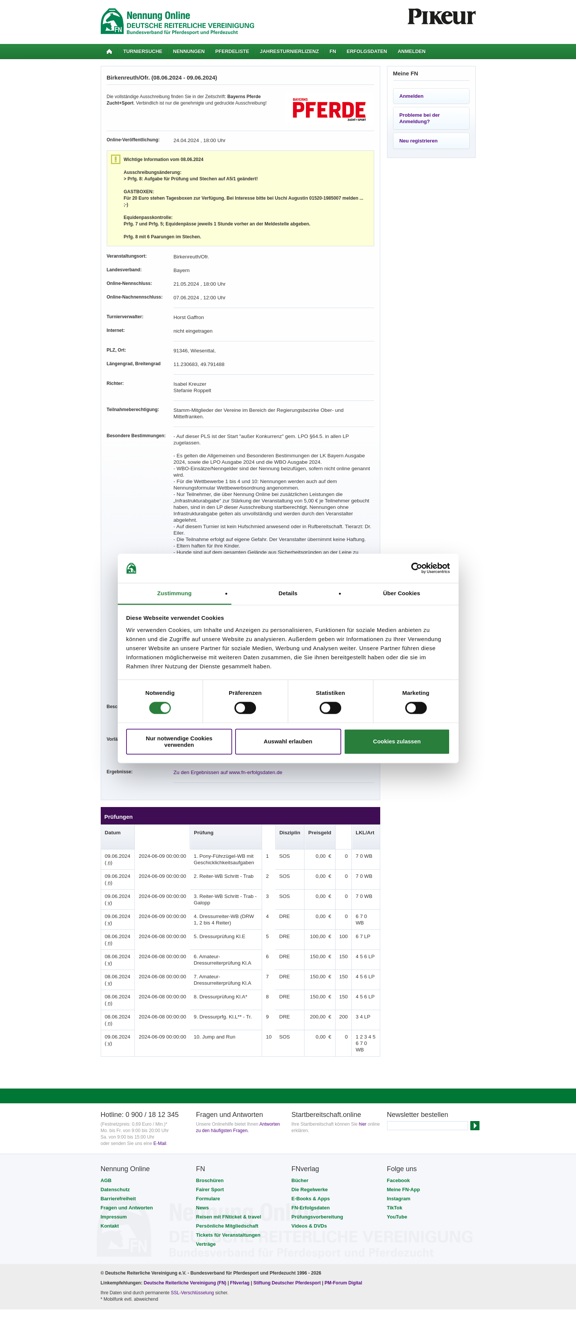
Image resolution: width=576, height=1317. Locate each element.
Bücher (300, 1129)
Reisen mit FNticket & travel (228, 1165)
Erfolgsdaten (367, 51)
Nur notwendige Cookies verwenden (179, 741)
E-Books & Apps (311, 1147)
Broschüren (210, 1129)
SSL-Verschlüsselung (192, 1241)
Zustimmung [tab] (174, 593)
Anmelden (412, 51)
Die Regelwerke (310, 1138)
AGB (106, 1129)
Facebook (398, 1129)
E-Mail (159, 1092)
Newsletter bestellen (417, 1063)
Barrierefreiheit (118, 1147)
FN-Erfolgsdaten (311, 1156)
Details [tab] (288, 593)
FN (332, 51)
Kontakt (110, 1174)
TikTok (395, 1156)
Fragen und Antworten (127, 1156)
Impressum (114, 1165)
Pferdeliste (232, 51)
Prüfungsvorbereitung (317, 1165)
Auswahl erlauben (288, 741)
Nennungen (189, 51)
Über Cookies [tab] (401, 593)
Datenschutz (115, 1138)
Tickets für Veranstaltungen (228, 1183)
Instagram (399, 1147)
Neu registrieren (419, 141)
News (202, 1156)
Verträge (206, 1192)
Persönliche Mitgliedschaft (227, 1174)
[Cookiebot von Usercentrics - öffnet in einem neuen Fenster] (417, 568)
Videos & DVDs (309, 1174)
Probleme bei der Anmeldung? (420, 118)
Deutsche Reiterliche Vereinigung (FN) (185, 1231)
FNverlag (240, 1231)
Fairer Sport (210, 1138)
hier (363, 1072)
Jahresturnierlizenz (289, 51)
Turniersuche (142, 51)
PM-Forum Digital (343, 1231)
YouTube (397, 1165)
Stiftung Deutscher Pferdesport (287, 1231)
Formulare (208, 1147)
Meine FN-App (403, 1138)
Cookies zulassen (397, 741)
